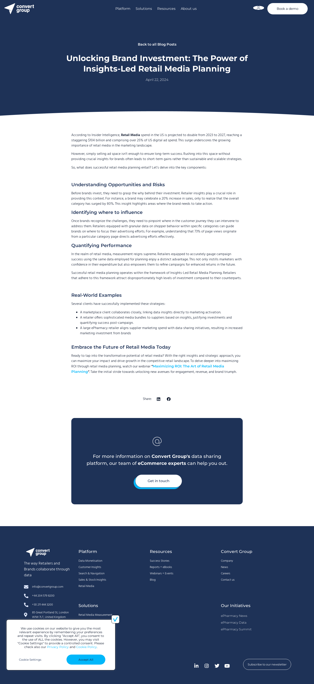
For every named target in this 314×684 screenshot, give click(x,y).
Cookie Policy (86, 647)
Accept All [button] (85, 659)
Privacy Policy (58, 647)
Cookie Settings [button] (30, 659)
